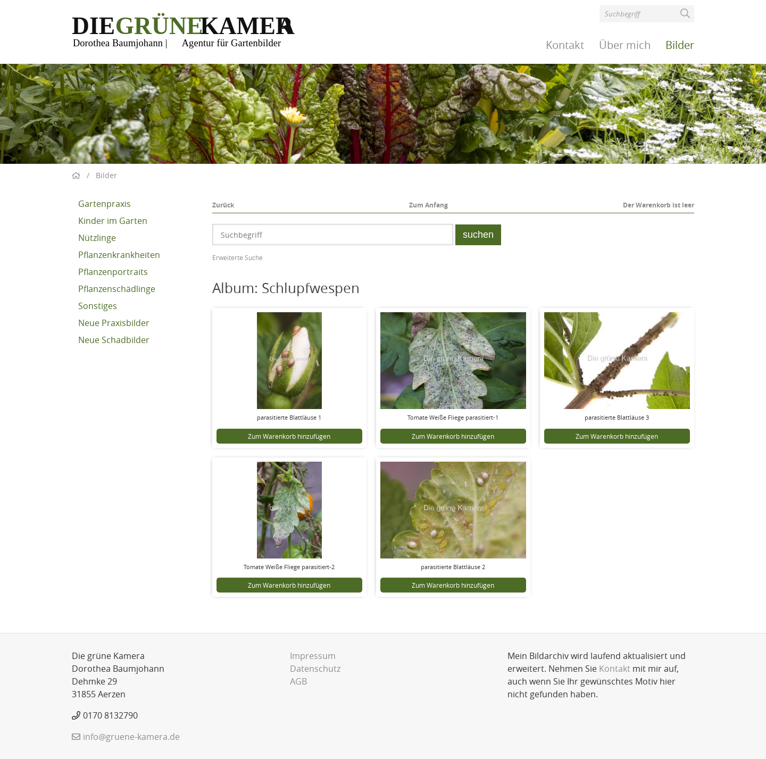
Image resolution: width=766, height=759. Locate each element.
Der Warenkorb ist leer (658, 205)
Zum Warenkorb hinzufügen (289, 436)
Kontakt (565, 45)
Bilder (679, 45)
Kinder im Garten (112, 221)
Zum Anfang (428, 205)
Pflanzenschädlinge (116, 289)
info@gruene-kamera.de (131, 737)
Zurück (223, 205)
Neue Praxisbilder (113, 323)
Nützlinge (97, 238)
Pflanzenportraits (113, 272)
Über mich (625, 45)
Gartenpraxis (104, 204)
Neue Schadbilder (113, 340)
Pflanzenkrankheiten (119, 255)
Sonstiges (97, 306)
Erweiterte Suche (237, 257)
